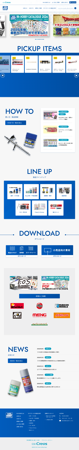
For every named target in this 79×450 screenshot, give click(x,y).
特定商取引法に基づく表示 (33, 440)
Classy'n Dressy (32, 427)
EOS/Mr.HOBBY (65, 416)
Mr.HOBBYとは (46, 2)
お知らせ (25, 8)
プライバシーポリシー (47, 440)
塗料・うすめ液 (32, 416)
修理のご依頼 (38, 8)
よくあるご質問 (55, 2)
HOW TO (31, 8)
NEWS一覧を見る (16, 361)
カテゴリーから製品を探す (34, 413)
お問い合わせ (64, 2)
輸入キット (31, 430)
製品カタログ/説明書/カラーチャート (50, 416)
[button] (3, 75)
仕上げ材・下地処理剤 (34, 418)
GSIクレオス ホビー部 (67, 418)
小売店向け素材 (49, 419)
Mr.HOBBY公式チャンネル (67, 420)
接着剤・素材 (32, 420)
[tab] (35, 39)
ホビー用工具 (32, 425)
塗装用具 (31, 423)
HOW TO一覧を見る (14, 123)
